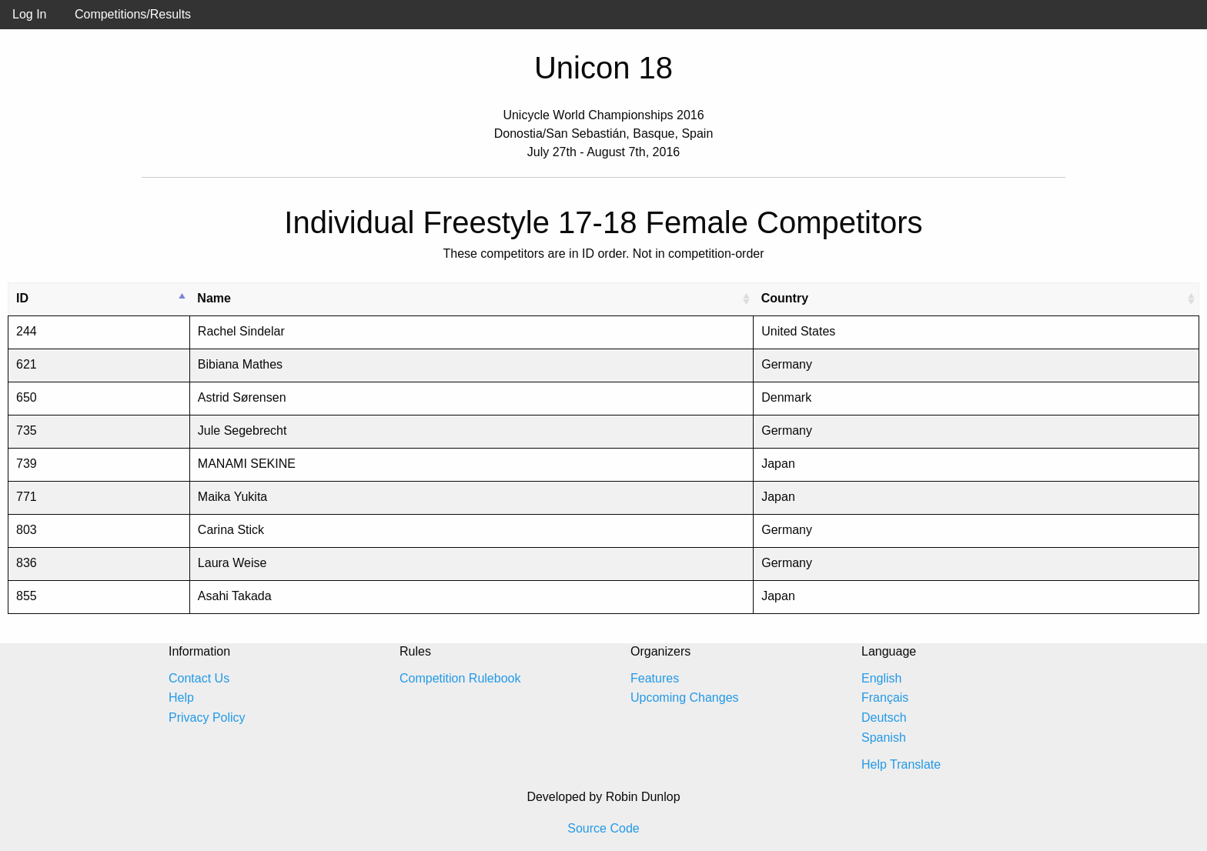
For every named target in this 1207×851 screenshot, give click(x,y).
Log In (29, 14)
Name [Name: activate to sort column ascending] (214, 298)
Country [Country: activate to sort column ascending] (784, 298)
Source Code (603, 828)
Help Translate (901, 764)
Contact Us (199, 678)
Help (181, 697)
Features (654, 678)
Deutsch (884, 717)
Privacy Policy (207, 717)
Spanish (883, 737)
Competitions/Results (133, 14)
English (881, 678)
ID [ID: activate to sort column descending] (22, 298)
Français (884, 697)
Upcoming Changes (684, 697)
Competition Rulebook (460, 678)
